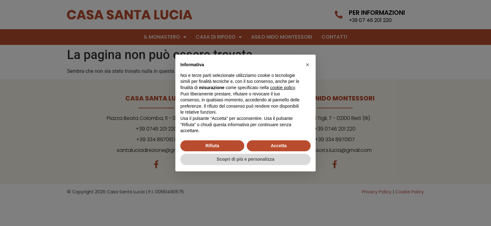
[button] (307, 65)
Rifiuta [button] (212, 145)
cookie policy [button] (282, 87)
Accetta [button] (279, 145)
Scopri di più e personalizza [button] (245, 159)
